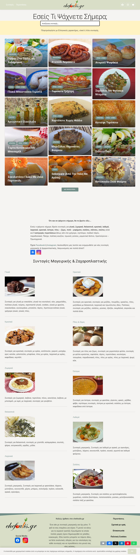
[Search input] (70, 23)
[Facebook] (122, 5)
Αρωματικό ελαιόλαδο (22, 121)
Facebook (40, 245)
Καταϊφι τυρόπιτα (106, 122)
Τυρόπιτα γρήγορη (63, 91)
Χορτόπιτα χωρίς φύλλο (67, 120)
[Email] (133, 5)
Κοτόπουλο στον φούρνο (110, 181)
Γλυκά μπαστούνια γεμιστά (25, 91)
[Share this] (109, 543)
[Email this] (103, 543)
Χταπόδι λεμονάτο (63, 61)
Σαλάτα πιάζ (103, 151)
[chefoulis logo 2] (74, 5)
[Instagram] (128, 5)
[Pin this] (128, 543)
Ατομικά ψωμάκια (106, 62)
